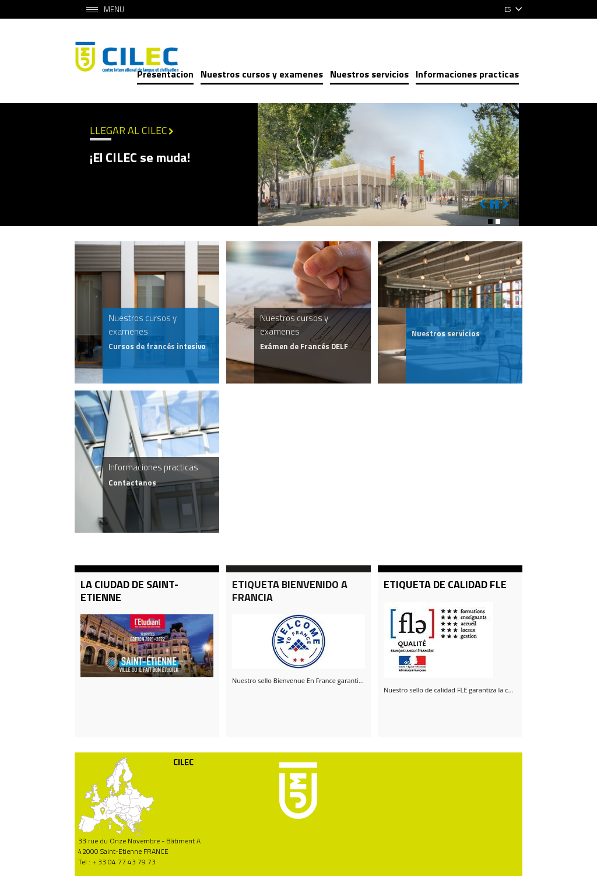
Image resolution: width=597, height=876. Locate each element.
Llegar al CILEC (128, 130)
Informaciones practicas (467, 74)
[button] (490, 221)
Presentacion (165, 74)
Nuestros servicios (369, 74)
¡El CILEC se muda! (140, 157)
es (507, 9)
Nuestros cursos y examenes (262, 74)
